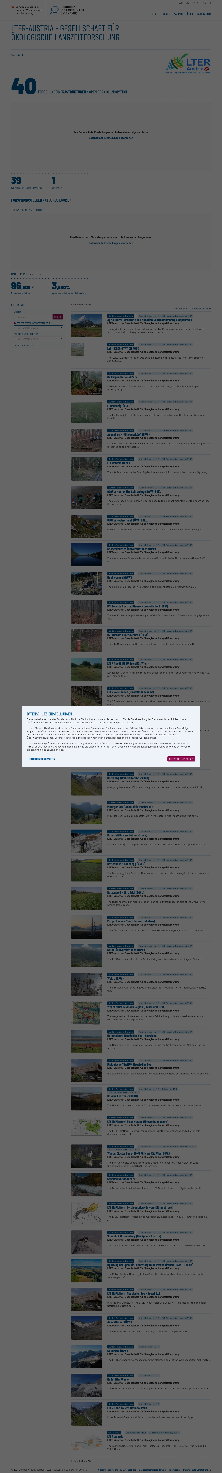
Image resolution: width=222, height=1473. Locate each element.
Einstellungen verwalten (42, 758)
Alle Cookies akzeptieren (181, 758)
